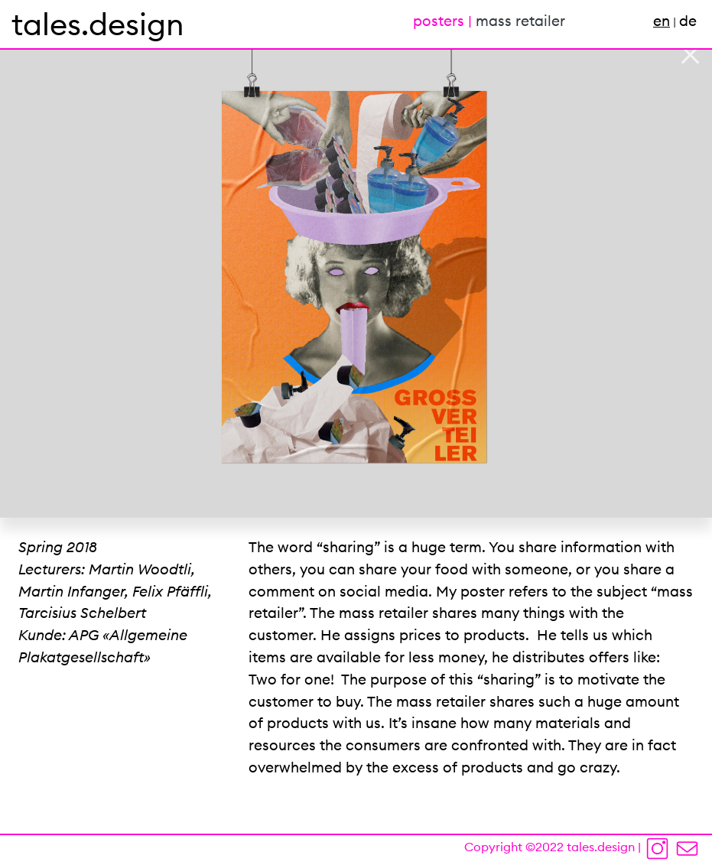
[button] (53, 259)
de (688, 20)
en (661, 20)
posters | (444, 20)
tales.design (97, 24)
